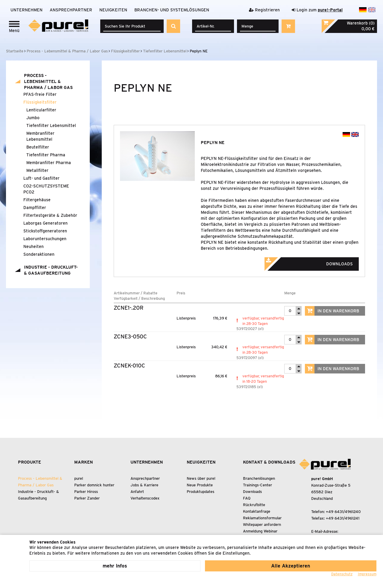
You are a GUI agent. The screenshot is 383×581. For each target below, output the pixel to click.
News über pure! (201, 478)
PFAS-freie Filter (40, 94)
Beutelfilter (37, 147)
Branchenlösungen (259, 478)
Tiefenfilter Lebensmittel (51, 125)
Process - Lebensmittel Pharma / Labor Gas (48, 81)
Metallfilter (37, 170)
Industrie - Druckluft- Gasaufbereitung (51, 270)
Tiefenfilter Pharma (45, 154)
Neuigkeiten (113, 9)
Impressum (367, 574)
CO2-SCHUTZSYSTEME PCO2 (46, 189)
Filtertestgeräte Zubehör (50, 215)
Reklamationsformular (262, 518)
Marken (83, 462)
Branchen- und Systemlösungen (171, 9)
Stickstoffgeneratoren (45, 231)
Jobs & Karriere (144, 485)
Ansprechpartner (71, 9)
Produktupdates (200, 491)
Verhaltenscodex (144, 498)
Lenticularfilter (41, 110)
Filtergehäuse (37, 199)
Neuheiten (33, 246)
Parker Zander (87, 498)
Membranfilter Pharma (48, 162)
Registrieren (264, 9)
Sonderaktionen (38, 254)
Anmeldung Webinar (260, 531)
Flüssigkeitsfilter (40, 102)
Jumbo (32, 117)
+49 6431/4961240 (343, 511)
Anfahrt (137, 491)
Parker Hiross (86, 491)
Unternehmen (26, 9)
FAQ (246, 498)
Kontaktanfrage (256, 511)
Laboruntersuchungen (44, 238)
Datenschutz (341, 574)
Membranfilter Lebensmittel (40, 136)
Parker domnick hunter (94, 485)
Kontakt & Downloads (269, 462)
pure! (78, 478)
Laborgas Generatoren (45, 223)
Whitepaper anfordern (262, 524)
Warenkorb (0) (361, 23)
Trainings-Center (257, 485)
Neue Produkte (200, 485)
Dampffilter (34, 207)
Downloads (317, 262)
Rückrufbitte (254, 505)
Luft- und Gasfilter (41, 178)
